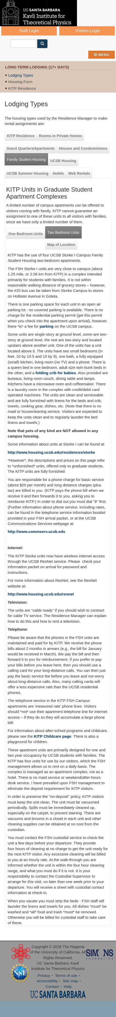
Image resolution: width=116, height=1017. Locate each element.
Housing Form (20, 81)
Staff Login (29, 31)
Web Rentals (79, 173)
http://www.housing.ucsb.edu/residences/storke (51, 452)
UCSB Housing (63, 161)
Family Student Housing (26, 159)
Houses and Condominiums (83, 148)
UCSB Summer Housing (27, 173)
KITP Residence (22, 88)
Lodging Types (20, 75)
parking (46, 326)
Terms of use (66, 975)
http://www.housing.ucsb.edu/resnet (41, 594)
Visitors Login (87, 31)
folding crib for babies (56, 373)
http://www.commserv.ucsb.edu (36, 531)
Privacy (43, 975)
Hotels (58, 173)
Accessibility (47, 981)
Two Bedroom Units (63, 232)
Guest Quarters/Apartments (31, 148)
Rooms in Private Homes (60, 136)
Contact (52, 986)
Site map (70, 981)
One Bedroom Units (25, 234)
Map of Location (61, 245)
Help (68, 986)
